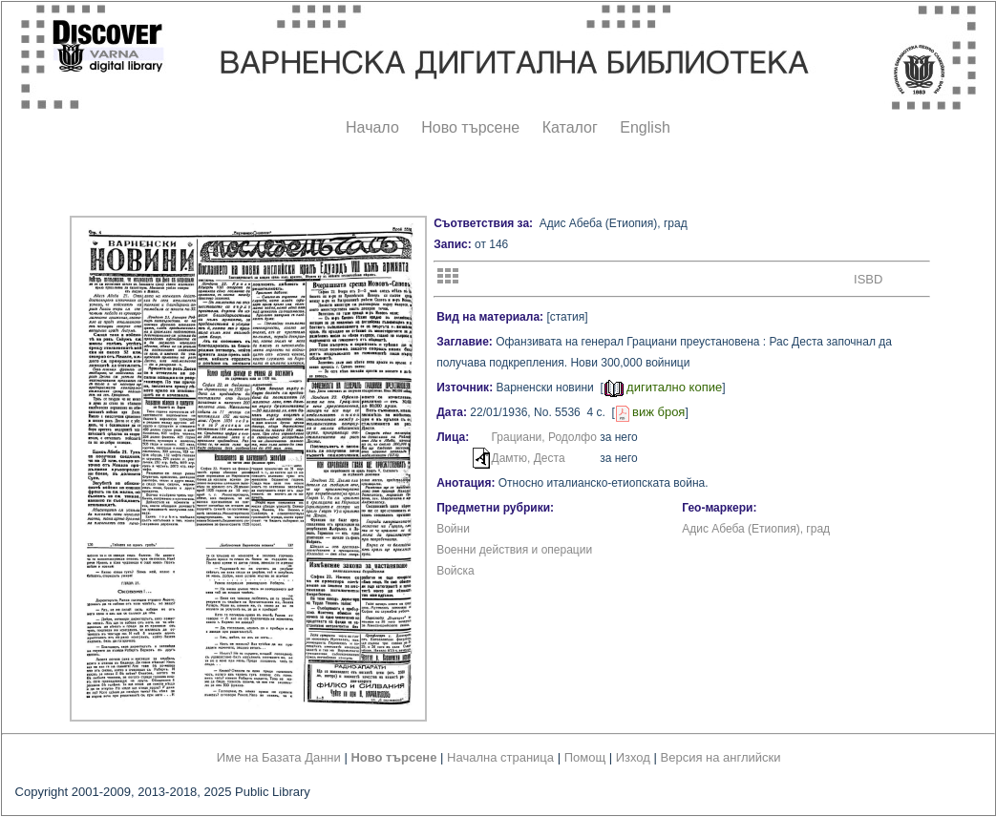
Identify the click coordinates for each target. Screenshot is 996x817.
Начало (372, 127)
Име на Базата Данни (279, 757)
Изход (633, 757)
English (644, 127)
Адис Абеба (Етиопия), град (756, 528)
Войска (455, 570)
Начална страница (500, 757)
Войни (453, 528)
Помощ (584, 757)
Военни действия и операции (514, 549)
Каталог (570, 127)
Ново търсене (470, 127)
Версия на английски (721, 757)
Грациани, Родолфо (544, 437)
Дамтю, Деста (528, 458)
